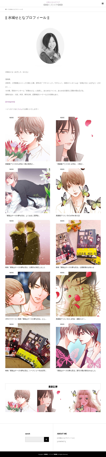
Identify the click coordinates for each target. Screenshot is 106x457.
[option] (21, 401)
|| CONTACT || (61, 441)
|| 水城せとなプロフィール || (65, 438)
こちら (18, 109)
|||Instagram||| (10, 102)
